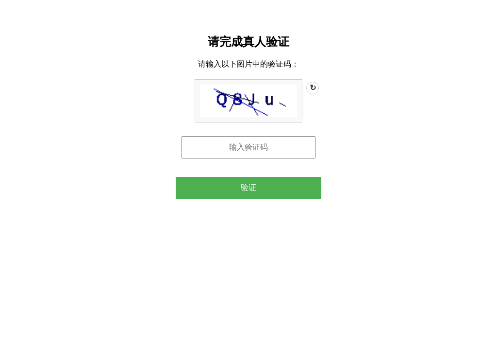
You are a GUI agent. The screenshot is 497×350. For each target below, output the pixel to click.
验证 (248, 187)
